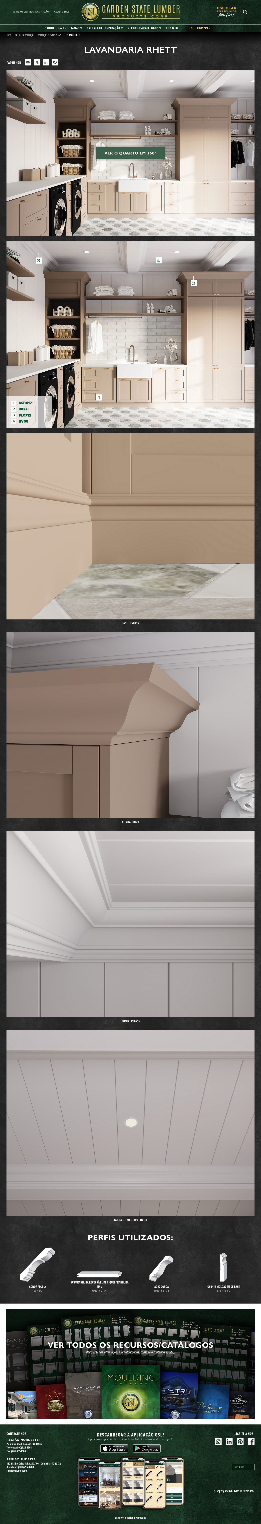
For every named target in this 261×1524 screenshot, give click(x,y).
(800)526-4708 (24, 1447)
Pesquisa (245, 12)
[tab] (63, 28)
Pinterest (240, 1441)
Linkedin (229, 1441)
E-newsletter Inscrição (31, 11)
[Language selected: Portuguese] (243, 1467)
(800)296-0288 (26, 1467)
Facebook (251, 1441)
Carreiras (62, 11)
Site (130, 1517)
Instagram (218, 1441)
